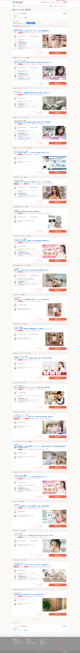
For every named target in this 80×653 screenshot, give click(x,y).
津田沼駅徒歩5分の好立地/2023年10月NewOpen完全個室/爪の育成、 (29, 594)
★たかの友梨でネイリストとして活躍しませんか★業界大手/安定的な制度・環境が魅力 (33, 416)
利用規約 (41, 640)
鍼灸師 (56, 6)
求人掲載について (58, 0)
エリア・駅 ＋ (20, 17)
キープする (39, 52)
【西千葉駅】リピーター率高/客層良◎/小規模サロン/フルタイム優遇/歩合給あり (32, 299)
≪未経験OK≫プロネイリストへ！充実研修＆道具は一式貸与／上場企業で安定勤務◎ (33, 358)
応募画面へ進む (58, 52)
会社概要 (41, 644)
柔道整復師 (51, 6)
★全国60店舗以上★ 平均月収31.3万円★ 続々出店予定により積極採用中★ (31, 564)
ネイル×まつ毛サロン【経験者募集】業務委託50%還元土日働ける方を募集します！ (32, 92)
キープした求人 (51, 2)
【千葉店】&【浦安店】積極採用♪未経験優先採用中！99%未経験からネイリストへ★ (33, 328)
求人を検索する (43, 2)
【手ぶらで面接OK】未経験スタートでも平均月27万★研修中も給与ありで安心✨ (32, 152)
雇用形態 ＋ (26, 17)
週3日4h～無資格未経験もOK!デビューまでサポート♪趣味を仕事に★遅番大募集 (32, 387)
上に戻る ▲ (64, 651)
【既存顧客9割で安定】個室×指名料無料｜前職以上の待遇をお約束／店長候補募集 (32, 122)
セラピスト (39, 6)
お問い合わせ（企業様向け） (31, 643)
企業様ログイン (64, 0)
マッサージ (45, 6)
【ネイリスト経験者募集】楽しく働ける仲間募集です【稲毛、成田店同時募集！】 (32, 506)
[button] (40, 37)
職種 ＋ (15, 17)
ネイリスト (25, 6)
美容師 (14, 6)
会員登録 (64, 2)
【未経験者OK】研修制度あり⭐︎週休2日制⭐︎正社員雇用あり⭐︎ (27, 211)
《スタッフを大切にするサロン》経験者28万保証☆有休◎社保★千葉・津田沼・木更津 (33, 535)
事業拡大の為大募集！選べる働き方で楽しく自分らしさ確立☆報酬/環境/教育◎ (31, 30)
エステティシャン (32, 6)
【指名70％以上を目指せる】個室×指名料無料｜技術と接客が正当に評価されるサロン (33, 62)
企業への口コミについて (17, 644)
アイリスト (19, 6)
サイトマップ (42, 645)
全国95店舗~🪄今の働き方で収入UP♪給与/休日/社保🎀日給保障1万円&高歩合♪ (31, 270)
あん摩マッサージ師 (62, 6)
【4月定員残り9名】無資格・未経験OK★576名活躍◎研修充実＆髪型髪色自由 (31, 240)
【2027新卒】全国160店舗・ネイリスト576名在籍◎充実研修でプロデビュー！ (31, 476)
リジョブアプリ (15, 643)
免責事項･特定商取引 (43, 643)
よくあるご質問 (15, 640)
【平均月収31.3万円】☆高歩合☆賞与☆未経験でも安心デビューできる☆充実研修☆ (33, 181)
